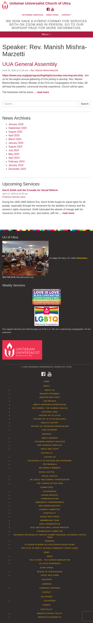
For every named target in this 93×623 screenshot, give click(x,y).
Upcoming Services (32, 15)
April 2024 (14, 157)
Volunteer (46, 597)
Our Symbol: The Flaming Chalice (50, 408)
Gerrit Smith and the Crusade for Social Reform (30, 190)
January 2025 (15, 143)
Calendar (46, 579)
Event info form (50, 575)
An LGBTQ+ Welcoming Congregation (49, 480)
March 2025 (15, 139)
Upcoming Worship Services (50, 442)
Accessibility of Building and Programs (50, 461)
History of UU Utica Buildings (49, 419)
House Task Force (49, 517)
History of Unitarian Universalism (50, 426)
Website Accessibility (50, 617)
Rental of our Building (49, 572)
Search (85, 103)
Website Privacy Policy (49, 613)
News (47, 552)
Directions (52, 15)
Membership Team (49, 520)
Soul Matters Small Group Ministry (49, 527)
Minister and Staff (50, 397)
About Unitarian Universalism (49, 404)
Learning (47, 584)
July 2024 (13, 150)
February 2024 (16, 161)
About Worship (50, 438)
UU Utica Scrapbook (50, 563)
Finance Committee (49, 509)
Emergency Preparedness (50, 502)
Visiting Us (47, 453)
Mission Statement (50, 394)
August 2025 (15, 131)
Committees (46, 487)
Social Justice (47, 472)
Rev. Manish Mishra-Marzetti (44, 70)
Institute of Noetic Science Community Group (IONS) (49, 548)
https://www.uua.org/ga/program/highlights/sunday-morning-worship (42, 75)
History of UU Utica (49, 415)
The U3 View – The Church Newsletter (49, 560)
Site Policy (47, 609)
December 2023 (17, 169)
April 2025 (14, 135)
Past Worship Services (49, 445)
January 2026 (15, 124)
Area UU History (50, 423)
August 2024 (15, 146)
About (46, 386)
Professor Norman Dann (14, 197)
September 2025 (17, 128)
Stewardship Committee (50, 531)
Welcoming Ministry (50, 506)
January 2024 (15, 165)
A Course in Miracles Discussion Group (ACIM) (50, 544)
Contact (66, 15)
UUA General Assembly (29, 64)
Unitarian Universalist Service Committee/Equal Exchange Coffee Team (49, 536)
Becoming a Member (49, 468)
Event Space (46, 568)
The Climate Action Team (50, 483)
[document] (46, 132)
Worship (46, 434)
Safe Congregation (49, 524)
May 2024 (13, 154)
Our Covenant (50, 430)
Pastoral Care (50, 412)
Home (46, 381)
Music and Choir (50, 449)
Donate (47, 605)
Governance (49, 491)
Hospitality (49, 513)
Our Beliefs (49, 401)
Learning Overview (49, 588)
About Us (50, 390)
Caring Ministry (49, 495)
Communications (50, 499)
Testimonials (50, 464)
